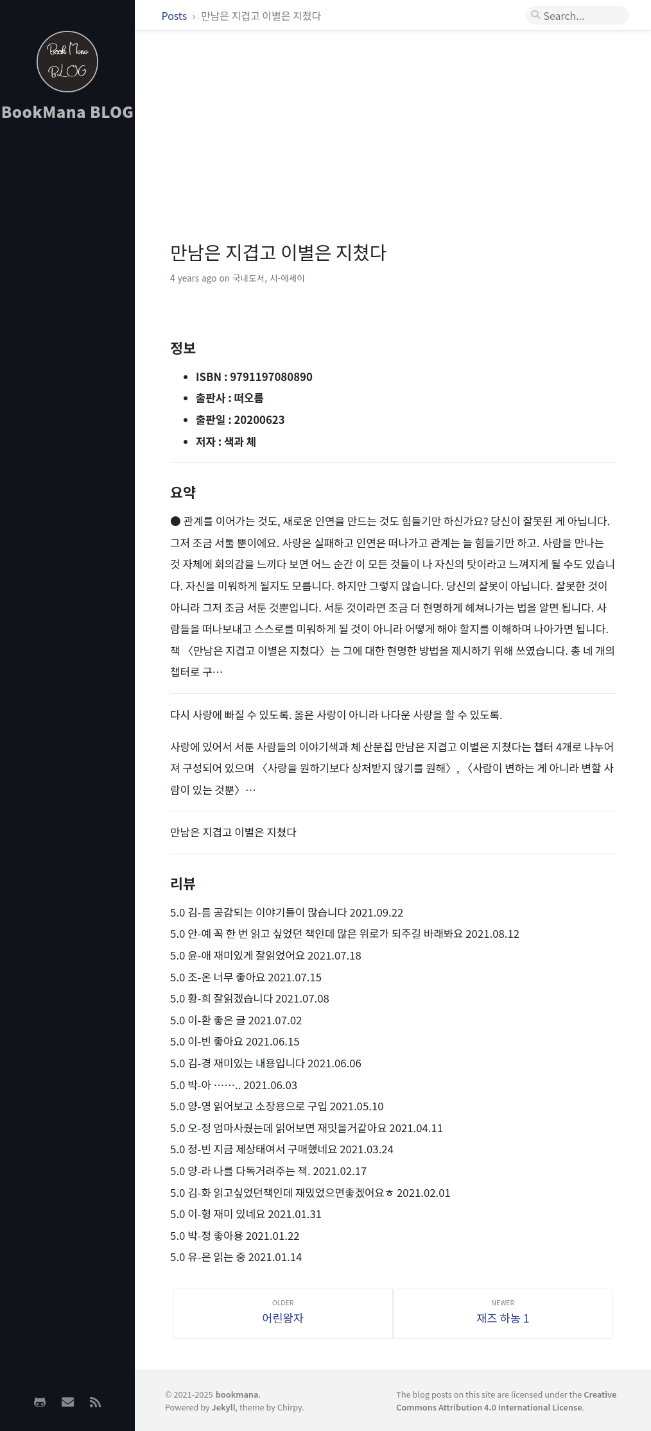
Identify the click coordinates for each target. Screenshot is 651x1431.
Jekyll (224, 1407)
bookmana (237, 1394)
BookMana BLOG (67, 111)
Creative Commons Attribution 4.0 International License (506, 1400)
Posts (175, 15)
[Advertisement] (67, 334)
